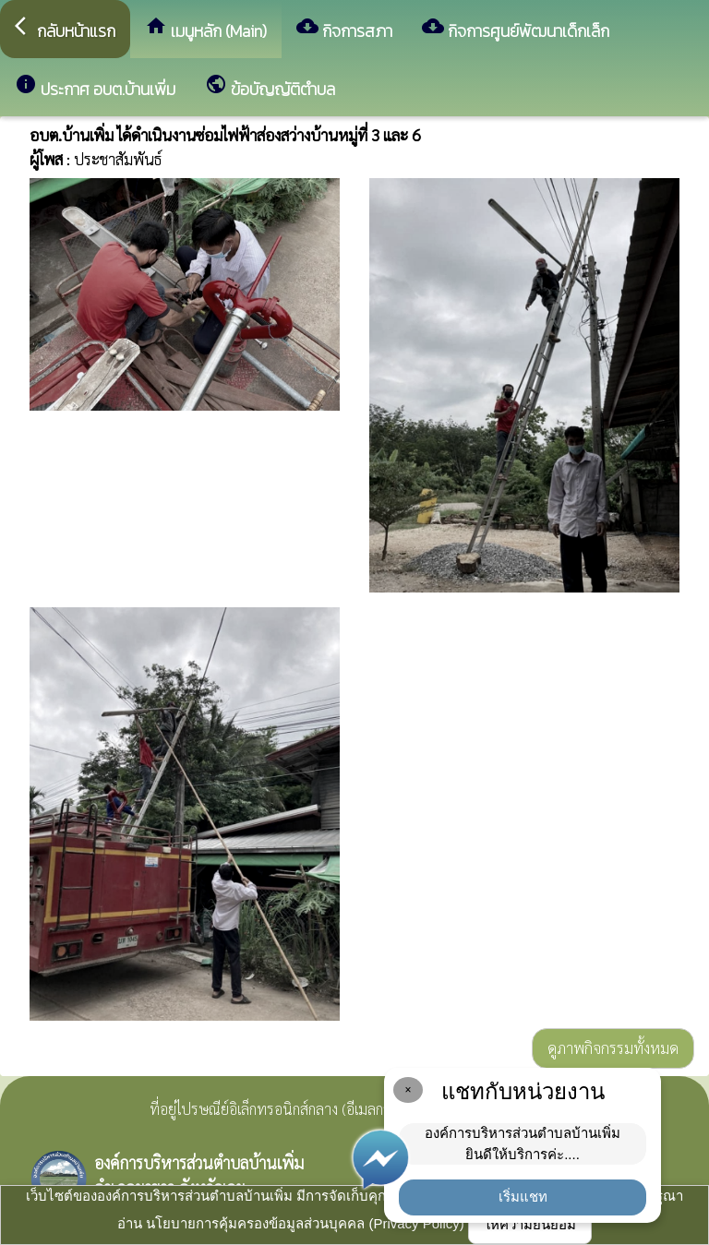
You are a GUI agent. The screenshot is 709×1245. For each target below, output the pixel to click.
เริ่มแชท (523, 1196)
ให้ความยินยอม (530, 1224)
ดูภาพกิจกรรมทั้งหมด (613, 1047)
